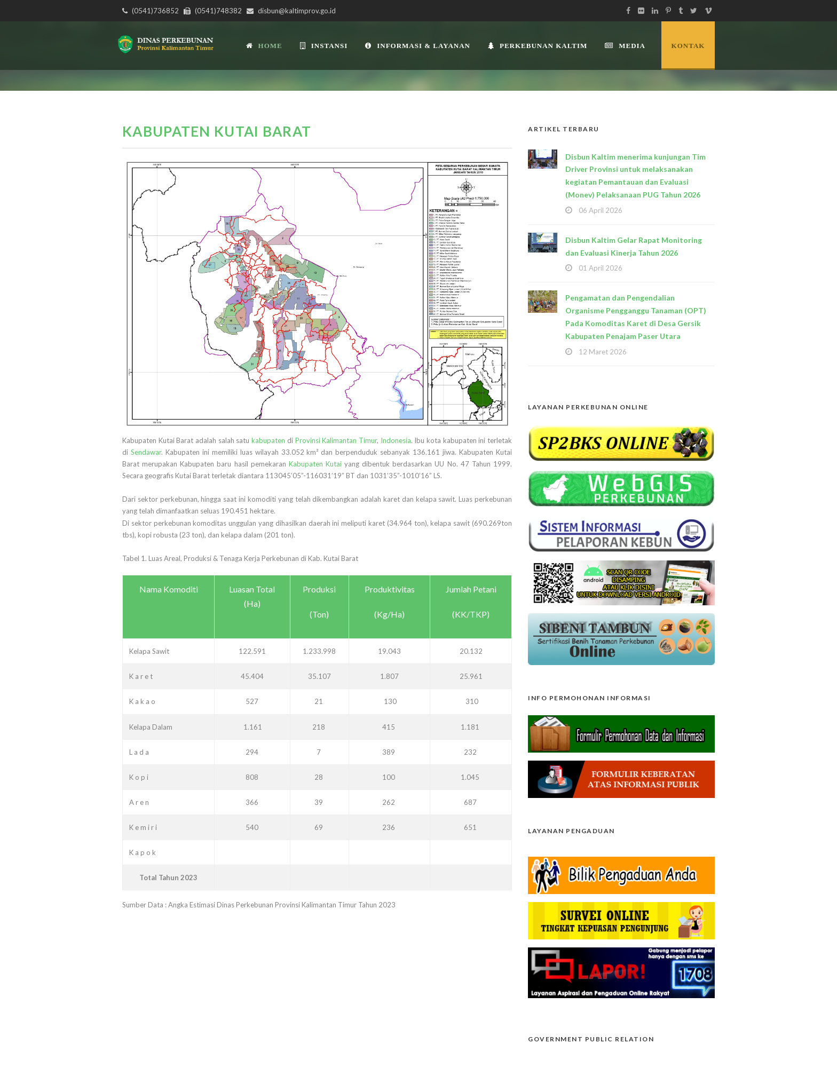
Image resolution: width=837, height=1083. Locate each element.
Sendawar (146, 452)
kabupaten (268, 440)
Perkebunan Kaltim (537, 46)
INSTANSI (324, 46)
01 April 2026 (600, 268)
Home (264, 46)
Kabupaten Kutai (315, 464)
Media (625, 46)
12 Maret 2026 (603, 351)
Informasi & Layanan (417, 46)
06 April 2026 (600, 210)
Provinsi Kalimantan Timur (336, 440)
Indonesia (396, 440)
